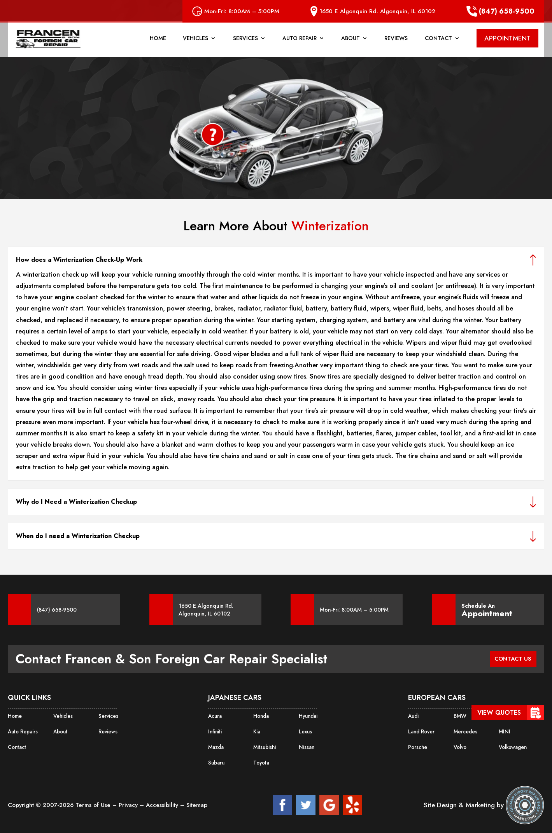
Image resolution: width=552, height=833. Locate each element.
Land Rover (420, 730)
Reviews (396, 42)
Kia (256, 730)
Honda (260, 715)
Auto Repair (299, 42)
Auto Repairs (22, 730)
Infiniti (214, 730)
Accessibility (163, 802)
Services (245, 42)
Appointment (486, 613)
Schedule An (486, 609)
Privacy (129, 802)
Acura (214, 715)
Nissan (306, 745)
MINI (504, 730)
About (350, 42)
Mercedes (465, 730)
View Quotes (499, 712)
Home (158, 42)
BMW (460, 715)
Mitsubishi (264, 745)
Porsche (417, 745)
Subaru (216, 759)
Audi (413, 715)
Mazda (216, 745)
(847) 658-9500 (500, 11)
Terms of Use (93, 802)
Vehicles (195, 42)
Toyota (260, 759)
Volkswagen (512, 745)
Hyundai (308, 715)
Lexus (305, 730)
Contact (438, 42)
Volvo (460, 745)
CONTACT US (511, 658)
